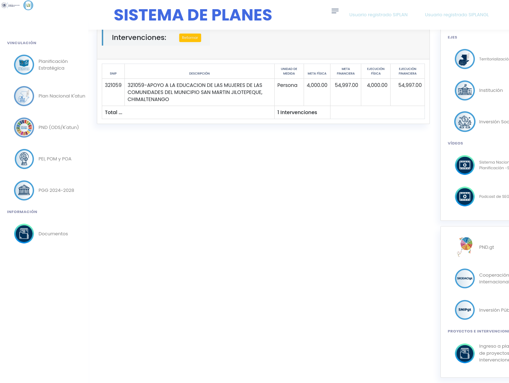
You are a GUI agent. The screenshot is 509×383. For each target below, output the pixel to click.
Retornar (192, 37)
